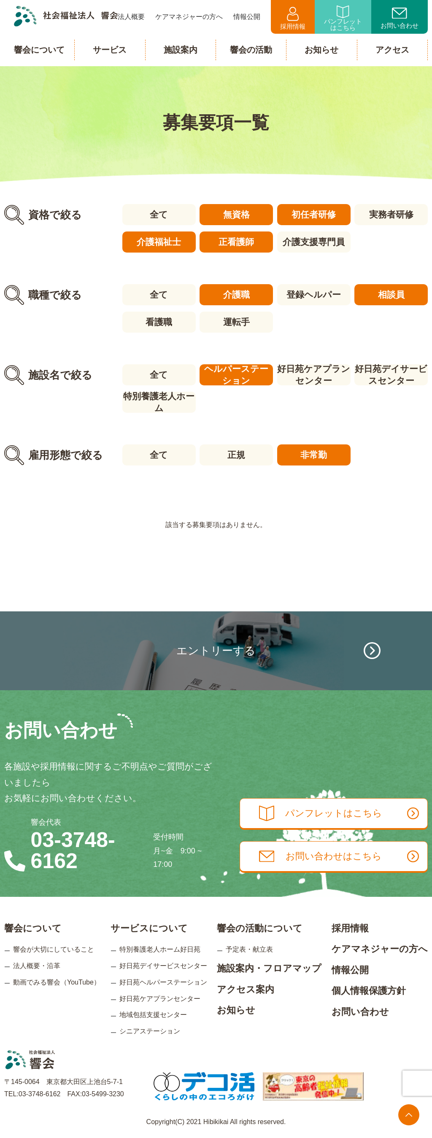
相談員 (391, 294)
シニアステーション (149, 1031)
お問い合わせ (399, 19)
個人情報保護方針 (369, 990)
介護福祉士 (159, 242)
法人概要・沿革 (36, 965)
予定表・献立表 (249, 949)
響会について (33, 928)
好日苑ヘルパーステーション (163, 982)
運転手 (236, 322)
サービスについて (149, 928)
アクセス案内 (245, 989)
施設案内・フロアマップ (269, 968)
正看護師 (236, 242)
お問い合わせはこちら (339, 856)
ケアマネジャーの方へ (380, 949)
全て (159, 214)
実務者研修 (391, 214)
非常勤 (313, 455)
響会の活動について (259, 928)
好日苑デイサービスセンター (391, 374)
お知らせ (236, 1010)
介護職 (236, 294)
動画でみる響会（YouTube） (56, 982)
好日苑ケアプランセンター (313, 374)
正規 (236, 455)
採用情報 (292, 18)
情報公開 (350, 970)
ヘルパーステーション (236, 374)
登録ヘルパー (313, 294)
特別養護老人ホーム (158, 402)
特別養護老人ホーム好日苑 (159, 949)
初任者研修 (314, 214)
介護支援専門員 (314, 242)
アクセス (392, 49)
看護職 (159, 322)
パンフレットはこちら (343, 18)
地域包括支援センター (153, 1014)
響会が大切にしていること (53, 949)
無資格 (236, 214)
